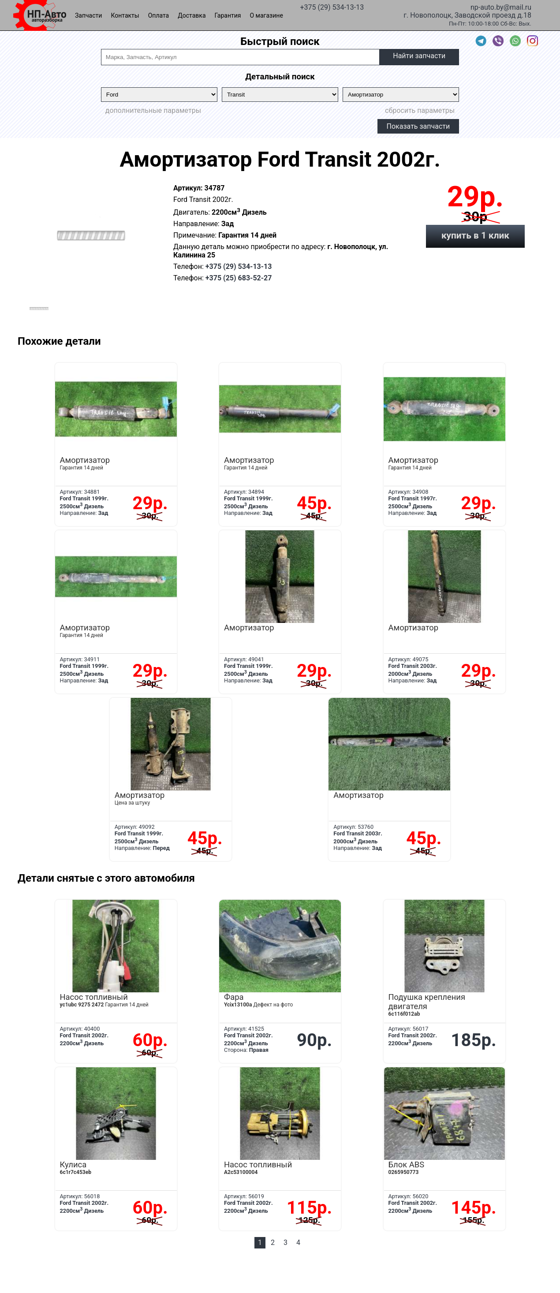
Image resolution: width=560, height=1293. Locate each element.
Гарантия (228, 15)
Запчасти (88, 15)
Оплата (158, 15)
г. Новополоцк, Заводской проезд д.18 (467, 14)
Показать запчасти (418, 126)
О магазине (266, 15)
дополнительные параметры (153, 110)
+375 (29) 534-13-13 (332, 6)
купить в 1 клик (475, 235)
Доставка (191, 15)
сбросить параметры (420, 110)
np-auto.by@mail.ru (500, 6)
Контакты (125, 15)
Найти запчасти (419, 56)
